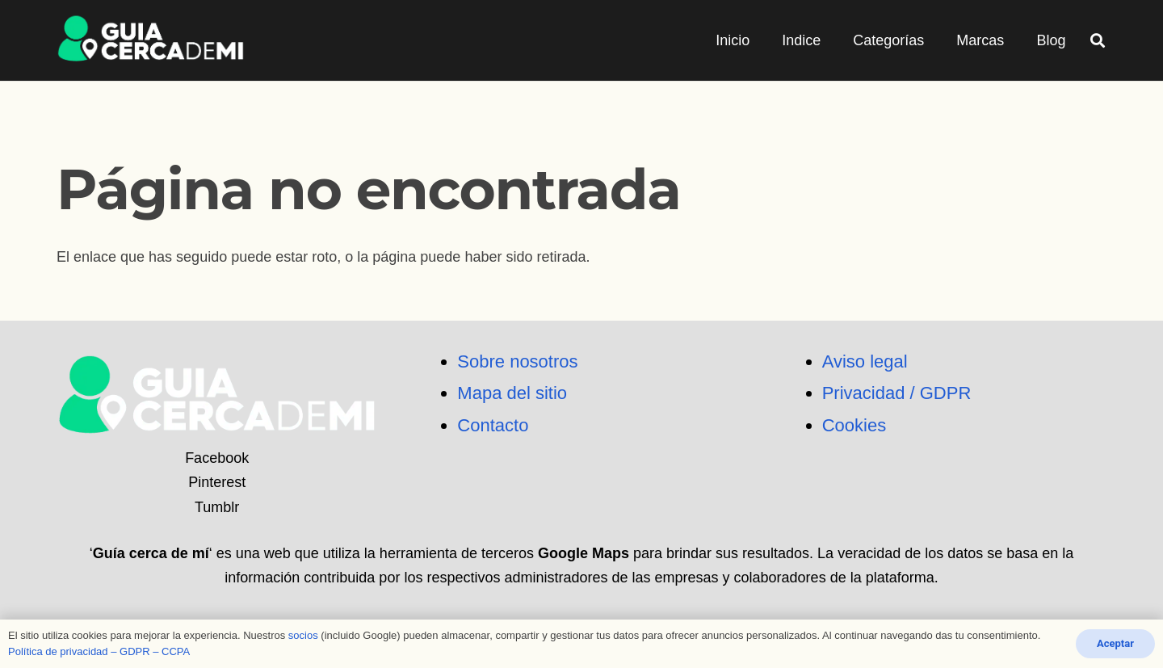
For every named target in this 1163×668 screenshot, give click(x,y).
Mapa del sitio (512, 393)
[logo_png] (151, 40)
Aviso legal (865, 361)
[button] (1097, 40)
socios (303, 635)
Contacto (492, 425)
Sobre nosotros (517, 361)
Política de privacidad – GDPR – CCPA (99, 651)
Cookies (854, 425)
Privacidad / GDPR (897, 393)
